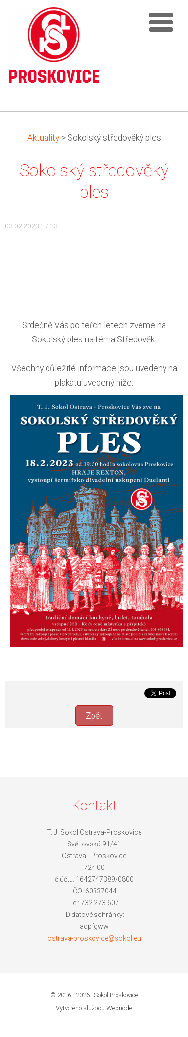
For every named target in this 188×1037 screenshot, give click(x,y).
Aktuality (43, 138)
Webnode (119, 1008)
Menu (161, 22)
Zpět (94, 716)
